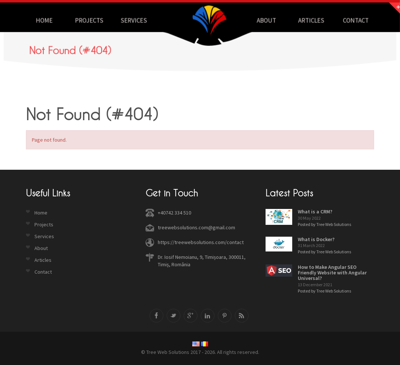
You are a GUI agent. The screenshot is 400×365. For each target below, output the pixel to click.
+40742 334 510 (174, 212)
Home (47, 20)
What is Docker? (316, 239)
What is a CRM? (315, 211)
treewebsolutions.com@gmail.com (196, 227)
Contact (352, 20)
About (265, 20)
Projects (91, 20)
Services (135, 20)
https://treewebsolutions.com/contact (201, 242)
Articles (308, 20)
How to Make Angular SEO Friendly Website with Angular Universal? (332, 273)
